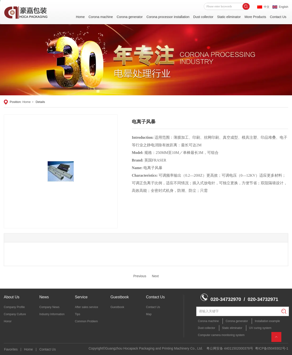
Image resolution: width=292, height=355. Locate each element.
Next (155, 276)
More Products (255, 17)
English (283, 7)
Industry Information (51, 314)
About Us (11, 297)
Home (80, 17)
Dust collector (203, 17)
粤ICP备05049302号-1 (271, 348)
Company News (49, 307)
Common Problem (86, 321)
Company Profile (14, 307)
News (44, 297)
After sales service (86, 307)
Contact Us (278, 17)
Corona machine (100, 17)
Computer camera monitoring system (221, 335)
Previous (139, 276)
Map (148, 314)
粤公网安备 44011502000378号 (229, 348)
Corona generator (130, 17)
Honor (8, 321)
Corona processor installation (167, 17)
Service (81, 297)
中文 (266, 7)
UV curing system (260, 328)
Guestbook (119, 297)
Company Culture (15, 314)
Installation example (267, 321)
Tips (77, 314)
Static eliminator (229, 17)
